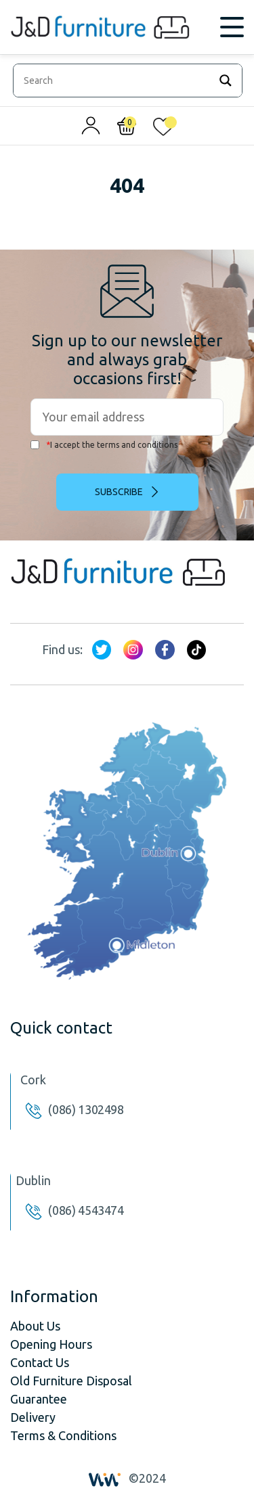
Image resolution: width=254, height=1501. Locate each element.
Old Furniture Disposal (71, 1380)
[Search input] (115, 80)
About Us (35, 1326)
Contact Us (39, 1362)
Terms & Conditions (63, 1435)
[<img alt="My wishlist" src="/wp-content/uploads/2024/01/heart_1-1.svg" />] (163, 129)
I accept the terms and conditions (103, 445)
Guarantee (38, 1399)
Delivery (33, 1417)
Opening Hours (51, 1344)
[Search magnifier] (225, 80)
